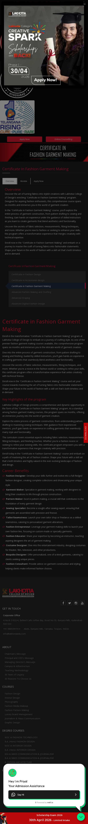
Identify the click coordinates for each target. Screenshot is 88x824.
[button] (44, 794)
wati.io (50, 802)
